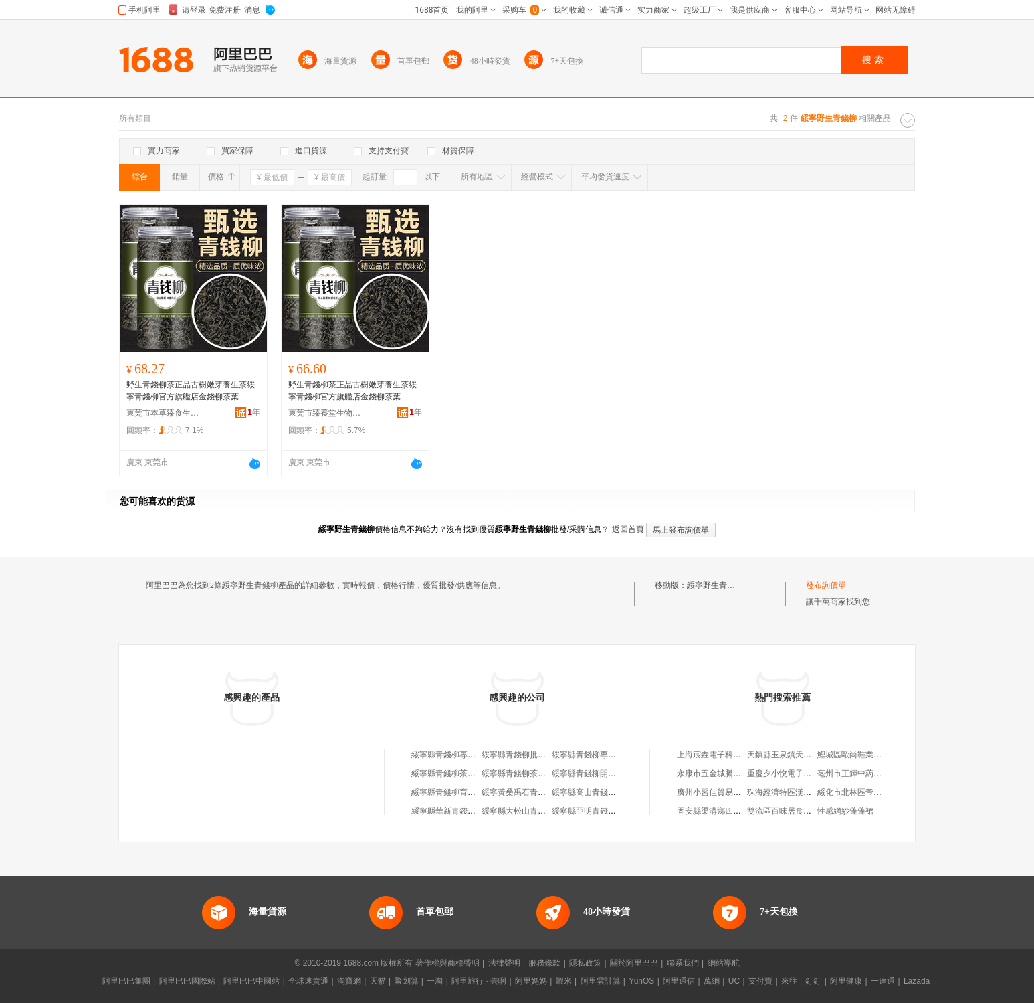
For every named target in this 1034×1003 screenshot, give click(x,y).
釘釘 (813, 981)
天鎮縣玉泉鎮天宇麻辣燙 (791, 754)
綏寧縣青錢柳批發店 (518, 754)
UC (734, 981)
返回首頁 (628, 529)
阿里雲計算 (601, 981)
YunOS (641, 981)
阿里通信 (679, 981)
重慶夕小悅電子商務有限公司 (799, 773)
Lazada (917, 981)
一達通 (883, 981)
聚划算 (407, 981)
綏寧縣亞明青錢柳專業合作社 (604, 811)
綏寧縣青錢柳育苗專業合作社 (463, 792)
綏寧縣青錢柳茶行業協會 (526, 773)
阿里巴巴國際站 (187, 981)
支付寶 (760, 981)
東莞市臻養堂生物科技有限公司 (325, 413)
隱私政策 (585, 963)
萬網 (712, 981)
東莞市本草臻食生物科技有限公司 (163, 413)
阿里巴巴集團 (126, 981)
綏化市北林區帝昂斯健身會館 (869, 792)
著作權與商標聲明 (447, 963)
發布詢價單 (826, 585)
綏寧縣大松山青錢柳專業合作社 (538, 811)
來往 (789, 981)
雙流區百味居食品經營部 (791, 811)
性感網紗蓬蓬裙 (845, 811)
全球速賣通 (308, 981)
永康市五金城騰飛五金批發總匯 (733, 773)
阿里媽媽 (531, 981)
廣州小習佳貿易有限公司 (721, 792)
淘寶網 (349, 981)
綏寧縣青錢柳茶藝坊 (447, 773)
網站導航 (724, 963)
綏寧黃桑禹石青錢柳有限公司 (534, 792)
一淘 (435, 981)
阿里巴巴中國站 (251, 981)
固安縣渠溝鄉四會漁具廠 (721, 811)
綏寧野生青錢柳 (715, 585)
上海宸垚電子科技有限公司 (725, 754)
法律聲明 (504, 963)
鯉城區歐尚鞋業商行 (853, 754)
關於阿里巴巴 (634, 963)
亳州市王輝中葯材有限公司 (865, 773)
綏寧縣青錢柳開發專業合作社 (604, 773)
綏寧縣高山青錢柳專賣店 (596, 792)
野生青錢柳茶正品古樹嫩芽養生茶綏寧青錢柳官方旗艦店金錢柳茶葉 (190, 390)
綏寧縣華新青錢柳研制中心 (459, 811)
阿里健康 (846, 981)
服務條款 (544, 963)
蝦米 (564, 981)
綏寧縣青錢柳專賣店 (447, 754)
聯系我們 (683, 963)
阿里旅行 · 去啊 (478, 981)
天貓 (378, 981)
